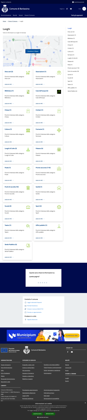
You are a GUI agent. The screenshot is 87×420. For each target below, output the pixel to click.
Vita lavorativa (26, 370)
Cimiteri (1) (71, 48)
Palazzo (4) (70, 61)
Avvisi (66, 370)
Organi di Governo (6, 365)
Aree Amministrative (6, 368)
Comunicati (68, 368)
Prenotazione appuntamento (30, 390)
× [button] (85, 403)
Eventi (67, 381)
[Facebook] (66, 9)
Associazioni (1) (72, 35)
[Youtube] (70, 9)
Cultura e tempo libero (28, 368)
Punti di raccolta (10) (73, 71)
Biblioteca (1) (71, 38)
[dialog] (43, 410)
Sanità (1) (70, 75)
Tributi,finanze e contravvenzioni (52, 367)
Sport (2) (70, 81)
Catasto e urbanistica (28, 376)
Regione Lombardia (6, 2)
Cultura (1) (70, 51)
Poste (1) (70, 65)
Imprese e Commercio (28, 373)
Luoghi (67, 378)
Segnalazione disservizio (28, 393)
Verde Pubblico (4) (72, 91)
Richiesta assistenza (27, 398)
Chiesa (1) (70, 45)
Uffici (2, 370)
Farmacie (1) (71, 55)
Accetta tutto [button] (37, 414)
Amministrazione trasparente (52, 390)
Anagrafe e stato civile (28, 365)
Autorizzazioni (47, 373)
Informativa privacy (49, 393)
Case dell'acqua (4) (72, 42)
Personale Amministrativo (8, 379)
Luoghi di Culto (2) (72, 58)
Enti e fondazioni (5, 373)
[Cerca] (84, 9)
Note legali (47, 396)
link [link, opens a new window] (58, 410)
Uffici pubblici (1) (72, 88)
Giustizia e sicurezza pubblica (51, 365)
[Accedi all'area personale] (78, 2)
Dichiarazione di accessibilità (51, 398)
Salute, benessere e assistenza (52, 370)
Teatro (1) (70, 84)
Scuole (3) (70, 78)
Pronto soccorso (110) (73, 68)
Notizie (67, 365)
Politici (3, 376)
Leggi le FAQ (25, 396)
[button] (43, 417)
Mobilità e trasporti (27, 379)
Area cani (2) (71, 32)
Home (4, 21)
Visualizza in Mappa (32, 51)
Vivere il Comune (13, 21)
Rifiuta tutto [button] (50, 413)
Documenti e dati (5, 382)
